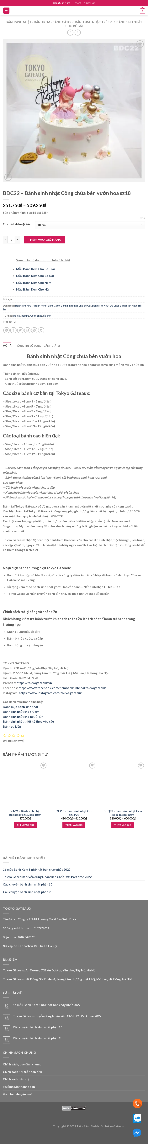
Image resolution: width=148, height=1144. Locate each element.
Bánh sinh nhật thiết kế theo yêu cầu (28, 721)
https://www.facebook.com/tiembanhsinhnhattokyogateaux (62, 688)
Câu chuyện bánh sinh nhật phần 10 (27, 884)
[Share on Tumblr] (41, 330)
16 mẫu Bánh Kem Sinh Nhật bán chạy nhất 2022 (36, 869)
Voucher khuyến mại (17, 1094)
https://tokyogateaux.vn (34, 683)
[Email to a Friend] (27, 330)
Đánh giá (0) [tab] (52, 345)
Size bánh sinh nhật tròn (17, 224)
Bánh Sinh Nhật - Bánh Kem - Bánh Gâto (38, 22)
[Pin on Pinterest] (34, 330)
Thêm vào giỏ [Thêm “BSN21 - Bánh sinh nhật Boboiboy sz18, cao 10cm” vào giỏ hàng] (25, 825)
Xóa (142, 218)
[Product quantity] (11, 239)
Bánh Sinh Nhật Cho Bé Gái (76, 305)
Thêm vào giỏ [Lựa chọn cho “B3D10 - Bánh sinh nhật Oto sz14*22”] (73, 825)
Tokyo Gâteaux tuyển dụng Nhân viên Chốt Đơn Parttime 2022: (47, 877)
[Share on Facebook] (13, 330)
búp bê (25, 315)
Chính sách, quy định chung (21, 1064)
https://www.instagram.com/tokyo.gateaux (50, 693)
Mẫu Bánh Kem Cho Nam (33, 282)
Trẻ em (77, 2)
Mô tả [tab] (7, 345)
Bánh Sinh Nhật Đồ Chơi (105, 305)
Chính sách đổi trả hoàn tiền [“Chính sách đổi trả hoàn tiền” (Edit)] (22, 1072)
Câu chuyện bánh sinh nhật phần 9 (26, 892)
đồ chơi (47, 315)
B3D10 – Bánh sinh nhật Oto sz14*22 (74, 812)
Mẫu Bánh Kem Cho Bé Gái (35, 275)
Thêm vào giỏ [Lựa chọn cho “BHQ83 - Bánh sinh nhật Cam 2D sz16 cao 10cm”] (122, 825)
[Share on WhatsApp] (6, 330)
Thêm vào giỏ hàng (44, 239)
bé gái (16, 315)
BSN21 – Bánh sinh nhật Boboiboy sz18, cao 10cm (25, 812)
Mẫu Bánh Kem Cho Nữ (32, 289)
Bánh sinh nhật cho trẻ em (21, 711)
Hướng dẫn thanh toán (19, 1086)
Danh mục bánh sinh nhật (20, 706)
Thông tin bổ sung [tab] (27, 345)
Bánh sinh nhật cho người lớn (23, 716)
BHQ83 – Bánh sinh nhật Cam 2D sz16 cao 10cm (123, 812)
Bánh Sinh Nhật (61, 2)
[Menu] (6, 11)
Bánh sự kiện (12, 726)
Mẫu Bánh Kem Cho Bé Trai (35, 269)
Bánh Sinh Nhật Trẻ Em (93, 22)
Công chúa (36, 315)
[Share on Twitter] (20, 330)
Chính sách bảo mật (17, 1079)
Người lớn (89, 2)
